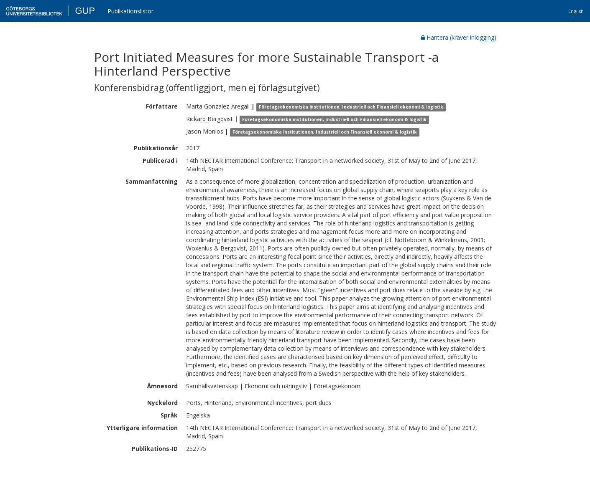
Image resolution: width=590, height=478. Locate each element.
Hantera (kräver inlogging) (458, 37)
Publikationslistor (130, 11)
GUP (85, 10)
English (576, 11)
